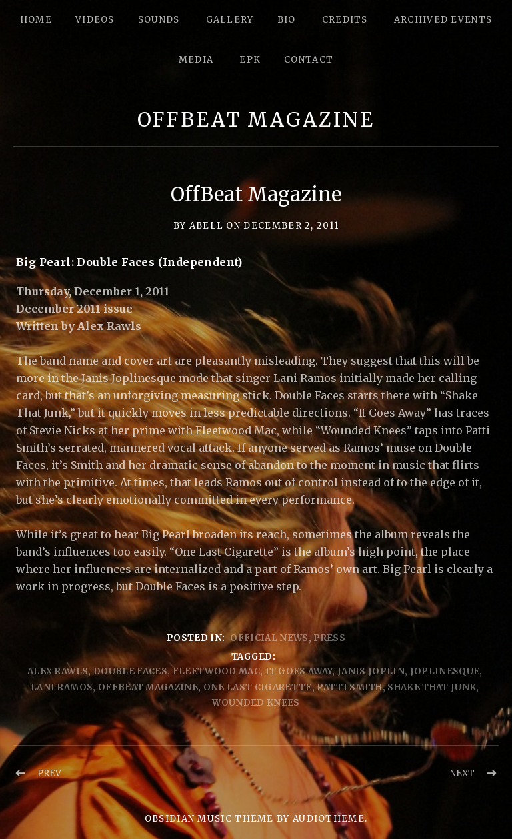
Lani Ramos (62, 687)
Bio (286, 19)
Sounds (159, 19)
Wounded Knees (255, 702)
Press (329, 638)
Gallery (230, 19)
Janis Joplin (371, 671)
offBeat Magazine (148, 687)
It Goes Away (299, 671)
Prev (49, 773)
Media (196, 59)
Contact (308, 59)
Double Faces (130, 671)
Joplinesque (445, 671)
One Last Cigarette (257, 687)
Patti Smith (350, 687)
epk (250, 59)
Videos (95, 19)
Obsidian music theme (209, 818)
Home (36, 19)
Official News (269, 638)
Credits (345, 19)
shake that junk (431, 687)
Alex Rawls (57, 671)
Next (462, 773)
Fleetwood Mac (216, 671)
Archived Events (443, 19)
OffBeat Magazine (255, 119)
